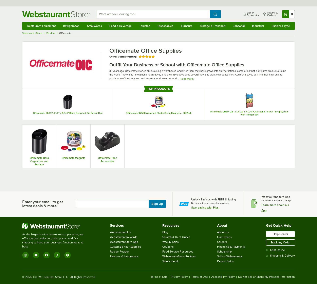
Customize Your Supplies (125, 246)
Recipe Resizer (119, 251)
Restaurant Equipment (41, 25)
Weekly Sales (170, 241)
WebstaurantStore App (124, 241)
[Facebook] (46, 255)
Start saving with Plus (205, 207)
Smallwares (94, 25)
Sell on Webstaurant (229, 256)
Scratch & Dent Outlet (176, 237)
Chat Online (275, 250)
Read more (187, 78)
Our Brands (224, 237)
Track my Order (281, 242)
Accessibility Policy (223, 277)
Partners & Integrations (124, 256)
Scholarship (224, 251)
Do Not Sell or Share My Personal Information (266, 277)
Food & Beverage (120, 25)
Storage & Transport (212, 25)
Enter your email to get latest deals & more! (42, 204)
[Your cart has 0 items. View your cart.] (288, 14)
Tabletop (144, 25)
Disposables (165, 25)
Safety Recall (170, 261)
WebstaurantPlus (120, 232)
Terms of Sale (159, 277)
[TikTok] (57, 255)
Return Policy (225, 261)
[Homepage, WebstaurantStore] (56, 14)
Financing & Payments (231, 246)
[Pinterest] (67, 255)
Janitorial (239, 25)
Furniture (186, 25)
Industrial (258, 25)
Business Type (281, 25)
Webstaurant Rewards (123, 237)
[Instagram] (25, 255)
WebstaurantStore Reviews (179, 256)
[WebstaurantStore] (55, 226)
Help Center (280, 234)
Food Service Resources (177, 251)
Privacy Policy (179, 277)
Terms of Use (199, 277)
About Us (223, 232)
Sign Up (157, 204)
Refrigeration (71, 25)
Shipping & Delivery (280, 255)
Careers (222, 241)
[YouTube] (36, 255)
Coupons (168, 246)
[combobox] (153, 14)
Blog (165, 232)
